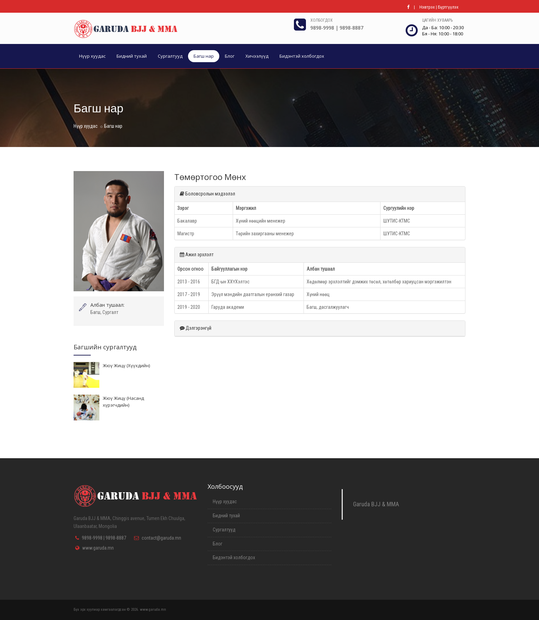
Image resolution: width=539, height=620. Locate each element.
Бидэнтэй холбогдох (301, 56)
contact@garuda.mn (161, 538)
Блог (229, 56)
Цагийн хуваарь (437, 20)
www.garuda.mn (98, 548)
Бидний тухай (132, 56)
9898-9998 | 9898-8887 (104, 538)
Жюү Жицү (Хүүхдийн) (126, 365)
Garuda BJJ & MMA (376, 504)
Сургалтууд (170, 56)
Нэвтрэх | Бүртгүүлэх (439, 7)
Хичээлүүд (256, 56)
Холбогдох (321, 20)
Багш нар (204, 56)
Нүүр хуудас (92, 56)
